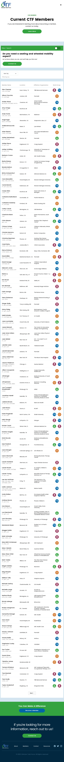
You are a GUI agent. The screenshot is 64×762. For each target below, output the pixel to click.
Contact (36, 746)
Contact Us (12, 64)
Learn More (32, 31)
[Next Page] (32, 693)
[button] (60, 4)
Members (25, 746)
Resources (47, 746)
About (16, 746)
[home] (6, 5)
